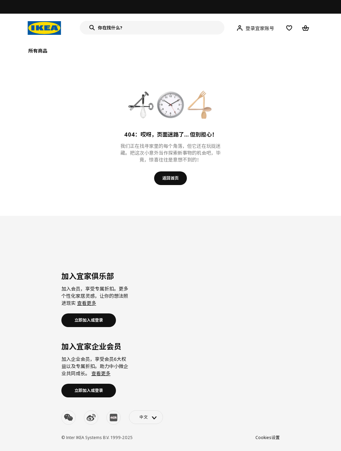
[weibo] (91, 417)
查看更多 (86, 303)
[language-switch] (146, 417)
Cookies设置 (267, 437)
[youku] (113, 417)
